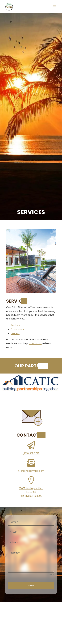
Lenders (15, 333)
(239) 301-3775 (31, 453)
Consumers (17, 329)
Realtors (15, 325)
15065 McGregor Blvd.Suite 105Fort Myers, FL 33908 (31, 492)
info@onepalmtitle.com (31, 470)
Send (31, 585)
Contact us (35, 343)
